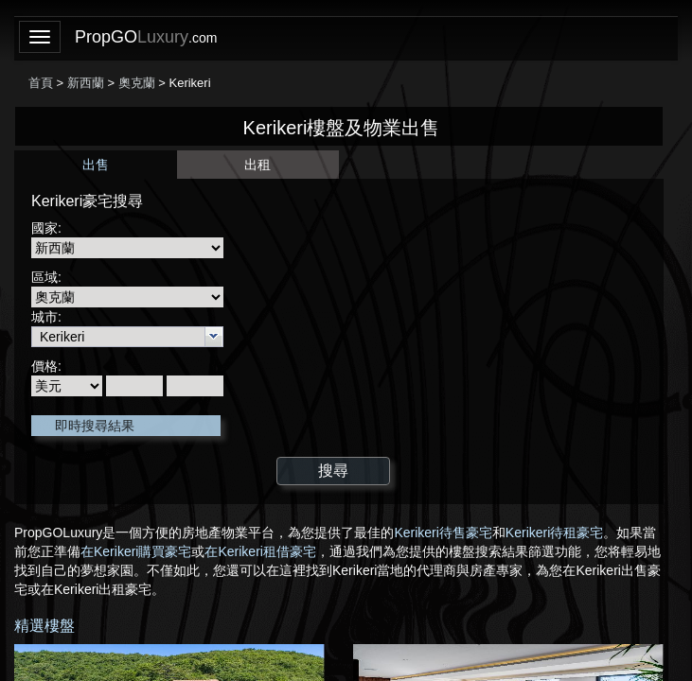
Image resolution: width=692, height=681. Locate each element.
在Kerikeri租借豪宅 (259, 551)
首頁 (40, 83)
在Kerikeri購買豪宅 (135, 551)
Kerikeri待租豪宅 (554, 532)
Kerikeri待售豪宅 (442, 532)
